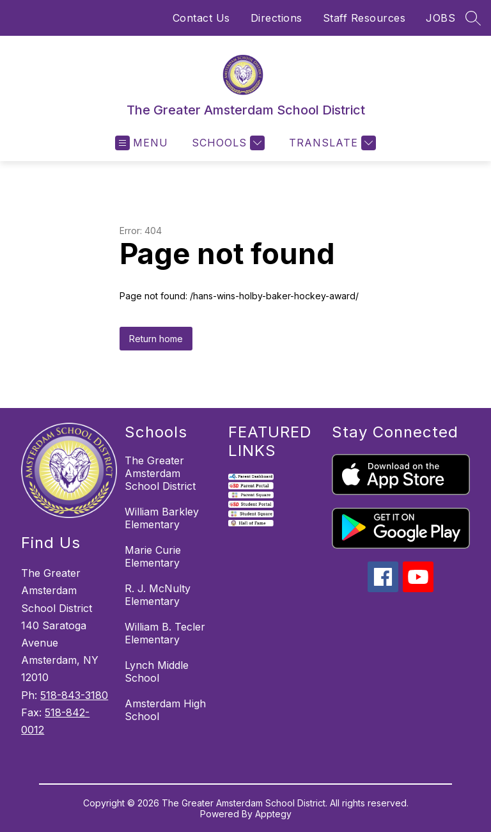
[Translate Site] (331, 143)
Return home (156, 338)
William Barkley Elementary (162, 518)
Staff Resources (364, 18)
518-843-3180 (74, 695)
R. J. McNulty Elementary (158, 595)
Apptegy (273, 813)
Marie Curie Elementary (153, 556)
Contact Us (201, 18)
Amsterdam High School (165, 710)
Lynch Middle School (157, 671)
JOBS (440, 18)
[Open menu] (141, 143)
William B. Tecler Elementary (165, 633)
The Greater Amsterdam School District (160, 473)
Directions (276, 18)
